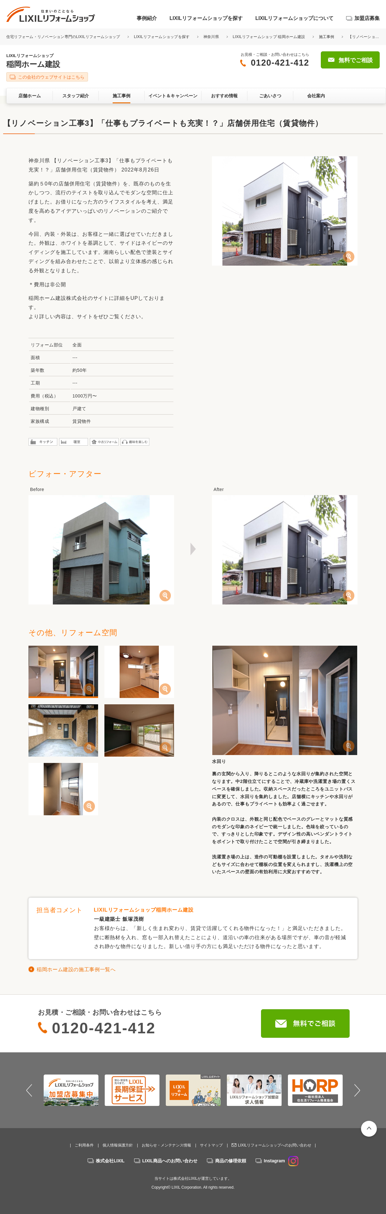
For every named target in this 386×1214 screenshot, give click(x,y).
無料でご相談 (356, 60)
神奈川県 (211, 37)
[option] (71, 1090)
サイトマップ (211, 1145)
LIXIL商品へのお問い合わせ (169, 1160)
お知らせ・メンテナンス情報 (166, 1145)
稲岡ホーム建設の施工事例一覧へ (76, 969)
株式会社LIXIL (110, 1160)
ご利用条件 (84, 1145)
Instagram (281, 1160)
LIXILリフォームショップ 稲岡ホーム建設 (269, 37)
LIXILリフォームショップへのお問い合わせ (274, 1145)
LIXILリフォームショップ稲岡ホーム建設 (144, 910)
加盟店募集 (367, 18)
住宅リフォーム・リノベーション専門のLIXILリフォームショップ (63, 37)
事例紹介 (147, 18)
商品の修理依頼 (230, 1160)
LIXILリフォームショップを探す (206, 18)
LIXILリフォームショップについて (294, 18)
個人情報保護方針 (118, 1145)
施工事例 (326, 37)
